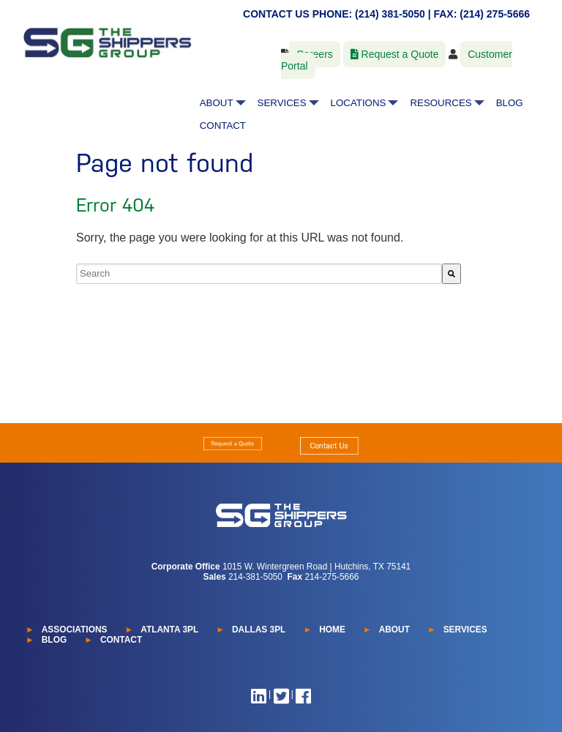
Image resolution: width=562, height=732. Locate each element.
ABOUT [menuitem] (216, 102)
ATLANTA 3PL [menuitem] (169, 629)
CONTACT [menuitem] (223, 125)
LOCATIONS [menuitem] (358, 102)
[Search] (451, 274)
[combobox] (259, 274)
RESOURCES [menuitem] (440, 102)
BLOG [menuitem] (509, 102)
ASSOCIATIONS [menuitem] (75, 629)
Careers (314, 54)
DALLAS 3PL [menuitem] (258, 629)
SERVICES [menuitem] (282, 102)
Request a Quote (395, 54)
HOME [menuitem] (332, 629)
